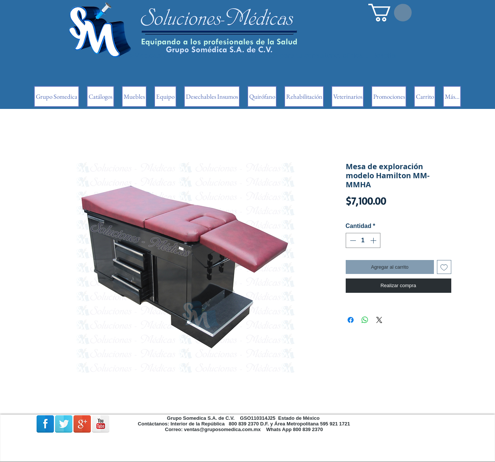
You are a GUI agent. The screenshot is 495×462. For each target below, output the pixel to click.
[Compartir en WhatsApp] (364, 319)
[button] (390, 12)
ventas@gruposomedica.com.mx (222, 429)
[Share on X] (379, 319)
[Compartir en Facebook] (350, 319)
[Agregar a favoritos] (444, 267)
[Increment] (374, 240)
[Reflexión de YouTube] (100, 424)
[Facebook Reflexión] (45, 424)
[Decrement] (352, 240)
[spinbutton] (363, 240)
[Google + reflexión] (82, 424)
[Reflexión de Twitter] (63, 424)
